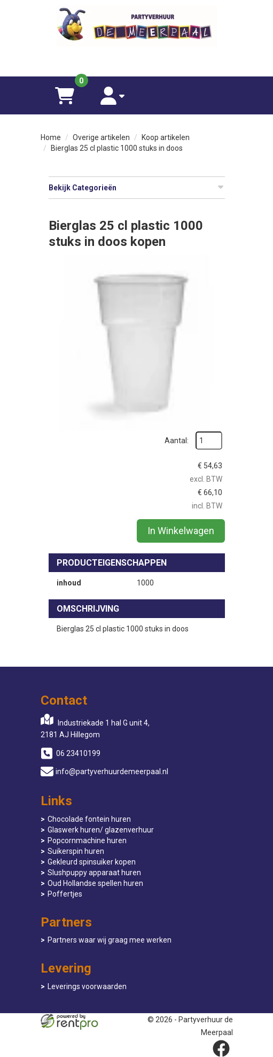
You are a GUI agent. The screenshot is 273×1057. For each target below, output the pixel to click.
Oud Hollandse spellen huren (95, 883)
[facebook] (221, 1048)
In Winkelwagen (180, 530)
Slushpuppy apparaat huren (94, 872)
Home (51, 137)
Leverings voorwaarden (87, 986)
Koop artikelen (166, 137)
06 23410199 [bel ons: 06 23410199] (78, 753)
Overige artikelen (101, 137)
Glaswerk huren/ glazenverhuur (101, 829)
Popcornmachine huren (87, 840)
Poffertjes (65, 894)
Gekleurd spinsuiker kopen (92, 862)
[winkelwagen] (65, 95)
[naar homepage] (137, 27)
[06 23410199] (136, 60)
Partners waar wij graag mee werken (109, 940)
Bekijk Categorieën (137, 187)
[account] (113, 95)
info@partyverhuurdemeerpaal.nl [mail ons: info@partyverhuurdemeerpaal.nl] (112, 771)
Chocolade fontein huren (89, 819)
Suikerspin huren (76, 851)
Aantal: (177, 440)
